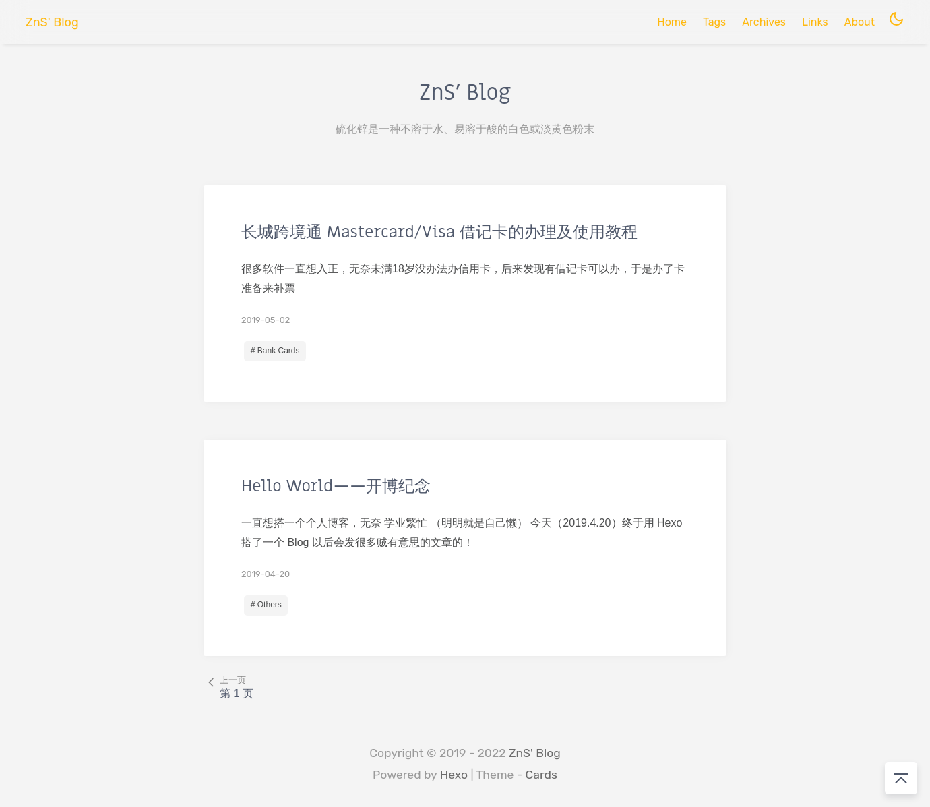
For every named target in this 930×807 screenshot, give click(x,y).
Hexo (454, 774)
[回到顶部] (901, 778)
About (859, 22)
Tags (714, 22)
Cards (541, 774)
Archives (764, 22)
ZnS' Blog (535, 753)
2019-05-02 (265, 320)
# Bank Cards (275, 350)
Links (815, 22)
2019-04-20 (265, 574)
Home (672, 22)
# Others (266, 604)
